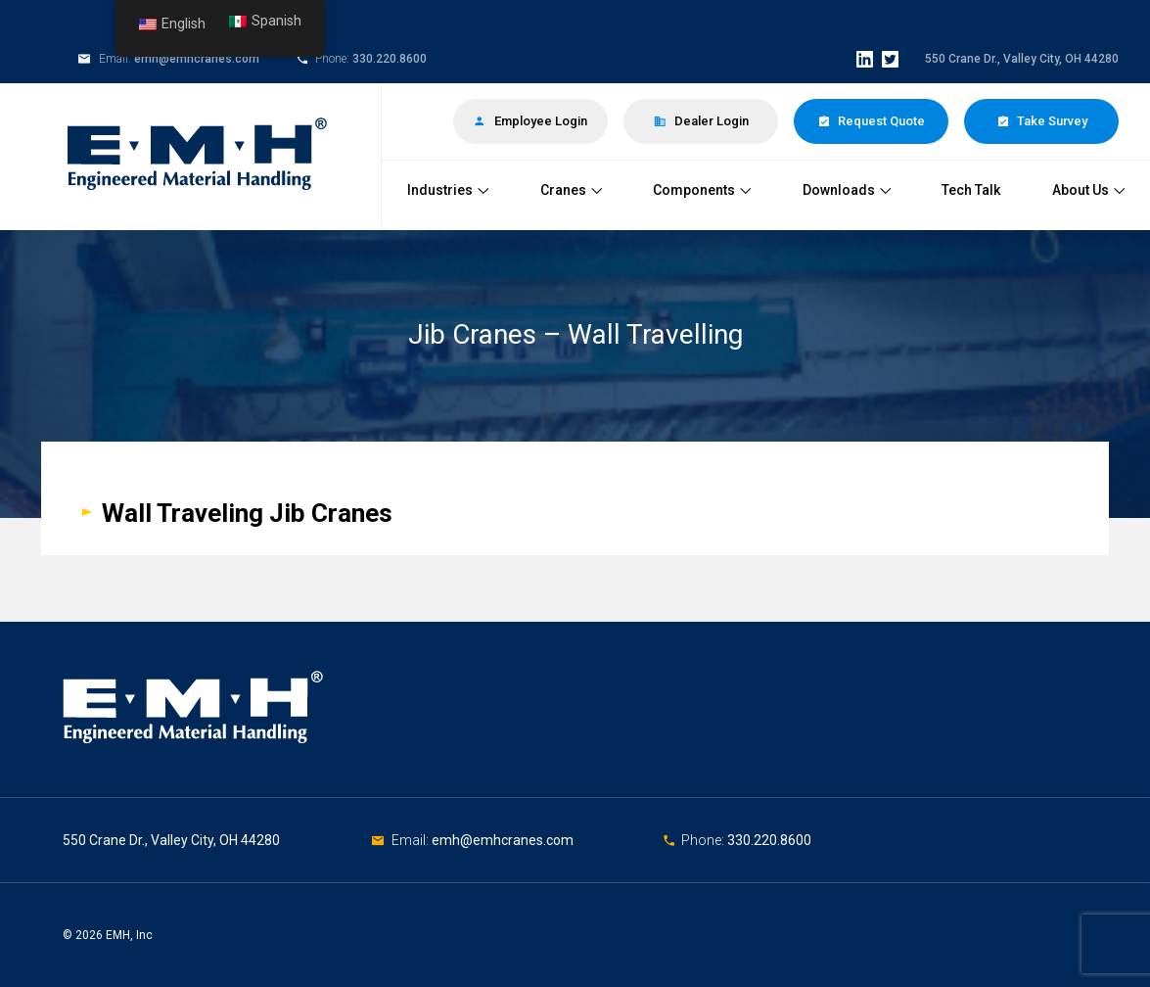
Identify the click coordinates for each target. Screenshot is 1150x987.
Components (702, 190)
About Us (1088, 190)
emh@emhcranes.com (196, 59)
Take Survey (1041, 121)
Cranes (571, 190)
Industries (447, 190)
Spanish (265, 21)
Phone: (704, 840)
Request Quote (871, 121)
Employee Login (530, 121)
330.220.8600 (389, 59)
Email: (411, 840)
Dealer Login (701, 121)
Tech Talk (971, 190)
